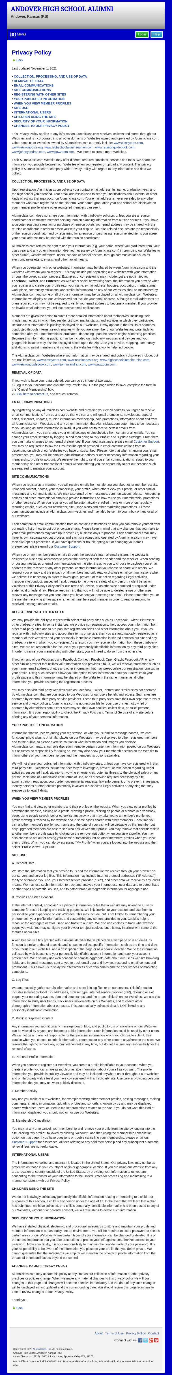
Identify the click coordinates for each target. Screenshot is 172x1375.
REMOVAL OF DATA (29, 81)
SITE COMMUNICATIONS (32, 90)
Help (156, 34)
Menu (18, 34)
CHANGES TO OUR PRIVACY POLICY (42, 126)
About (99, 1333)
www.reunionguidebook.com (114, 147)
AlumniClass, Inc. (42, 1349)
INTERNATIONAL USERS (32, 112)
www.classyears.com (128, 143)
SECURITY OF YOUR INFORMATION (41, 121)
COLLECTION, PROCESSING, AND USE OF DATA (50, 76)
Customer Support (146, 441)
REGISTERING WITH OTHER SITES (40, 94)
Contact (153, 1333)
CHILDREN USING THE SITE (35, 117)
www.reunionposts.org (27, 147)
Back (19, 60)
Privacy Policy (136, 1333)
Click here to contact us (31, 394)
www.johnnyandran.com (28, 152)
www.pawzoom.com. (61, 152)
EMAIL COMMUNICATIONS (34, 85)
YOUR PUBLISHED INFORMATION (39, 99)
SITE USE (21, 108)
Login (142, 34)
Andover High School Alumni (62, 9)
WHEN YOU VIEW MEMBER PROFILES (42, 103)
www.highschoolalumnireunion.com (69, 147)
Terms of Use (114, 1333)
